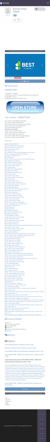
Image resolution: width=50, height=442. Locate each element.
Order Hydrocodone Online (12, 200)
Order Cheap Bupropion (11, 263)
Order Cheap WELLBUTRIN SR (14, 260)
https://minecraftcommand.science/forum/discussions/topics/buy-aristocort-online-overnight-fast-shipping (23, 297)
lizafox (8, 15)
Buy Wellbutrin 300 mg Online (13, 162)
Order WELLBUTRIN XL (12, 144)
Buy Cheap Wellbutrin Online (13, 276)
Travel (7, 380)
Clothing (41, 366)
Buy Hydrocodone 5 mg (11, 180)
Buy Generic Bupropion (11, 192)
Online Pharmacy (10, 179)
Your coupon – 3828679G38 (17, 117)
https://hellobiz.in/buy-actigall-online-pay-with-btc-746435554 (23, 314)
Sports (10, 378)
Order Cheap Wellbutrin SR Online (14, 275)
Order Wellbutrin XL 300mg (13, 242)
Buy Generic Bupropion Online (13, 195)
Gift (43, 370)
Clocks (36, 366)
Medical (29, 373)
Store (14, 378)
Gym (18, 371)
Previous (8, 51)
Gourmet (7, 371)
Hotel (37, 371)
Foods (11, 370)
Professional (15, 376)
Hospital (31, 371)
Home (27, 371)
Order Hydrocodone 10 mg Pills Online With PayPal (19, 235)
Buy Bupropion (9, 157)
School (37, 376)
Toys (30, 378)
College (7, 368)
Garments (30, 370)
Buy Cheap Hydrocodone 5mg (13, 172)
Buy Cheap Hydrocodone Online (14, 243)
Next (43, 51)
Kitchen (13, 373)
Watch (23, 380)
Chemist (27, 366)
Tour (26, 378)
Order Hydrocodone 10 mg (12, 230)
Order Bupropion (10, 207)
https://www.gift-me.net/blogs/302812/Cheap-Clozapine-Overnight (24, 300)
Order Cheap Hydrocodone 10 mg (14, 261)
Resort (21, 376)
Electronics (35, 368)
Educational (27, 368)
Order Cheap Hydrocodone (12, 194)
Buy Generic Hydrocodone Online (14, 228)
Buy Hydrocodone (10, 150)
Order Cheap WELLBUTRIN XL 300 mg (16, 154)
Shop (6, 378)
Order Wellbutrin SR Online (12, 240)
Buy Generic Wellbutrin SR (12, 155)
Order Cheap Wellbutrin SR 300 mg (15, 273)
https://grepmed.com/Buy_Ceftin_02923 (16, 295)
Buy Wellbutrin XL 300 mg (12, 160)
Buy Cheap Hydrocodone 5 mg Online (15, 184)
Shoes (42, 376)
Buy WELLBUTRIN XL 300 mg (13, 169)
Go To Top (25, 389)
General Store (37, 370)
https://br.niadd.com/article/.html (14, 309)
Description (11, 86)
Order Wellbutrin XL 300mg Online (15, 237)
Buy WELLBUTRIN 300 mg (12, 238)
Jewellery (7, 373)
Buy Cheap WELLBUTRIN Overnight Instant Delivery (20, 152)
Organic (23, 375)
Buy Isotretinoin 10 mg (11, 268)
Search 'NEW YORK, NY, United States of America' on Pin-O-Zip (24, 351)
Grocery (13, 371)
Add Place (8, 401)
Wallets (19, 380)
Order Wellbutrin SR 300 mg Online (15, 247)
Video (14, 380)
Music (7, 375)
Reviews (10, 335)
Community (20, 20)
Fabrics (41, 368)
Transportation (36, 378)
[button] (8, 65)
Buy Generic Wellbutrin (11, 232)
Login (6, 403)
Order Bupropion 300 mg (12, 199)
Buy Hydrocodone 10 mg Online (14, 278)
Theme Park (20, 378)
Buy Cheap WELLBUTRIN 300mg (14, 146)
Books (12, 366)
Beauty (7, 366)
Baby (26, 365)
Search (7, 398)
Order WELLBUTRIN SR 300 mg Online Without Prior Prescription (24, 225)
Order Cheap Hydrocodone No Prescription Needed (19, 159)
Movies (40, 373)
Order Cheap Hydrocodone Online (14, 197)
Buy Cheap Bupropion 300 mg (13, 190)
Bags (30, 365)
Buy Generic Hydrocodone (12, 252)
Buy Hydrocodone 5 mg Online (13, 164)
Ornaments (29, 375)
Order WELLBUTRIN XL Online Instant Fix (17, 189)
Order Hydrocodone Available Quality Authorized (19, 255)
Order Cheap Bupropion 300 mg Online (16, 203)
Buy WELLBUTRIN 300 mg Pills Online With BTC (19, 253)
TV (10, 380)
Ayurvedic (21, 365)
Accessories (8, 365)
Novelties (12, 375)
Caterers (21, 366)
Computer (21, 368)
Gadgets (23, 370)
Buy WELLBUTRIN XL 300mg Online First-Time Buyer (20, 233)
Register (7, 404)
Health (22, 371)
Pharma (42, 375)
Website (9, 331)
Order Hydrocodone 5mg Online (14, 256)
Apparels (15, 365)
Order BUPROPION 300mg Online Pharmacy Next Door (21, 258)
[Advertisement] (25, 36)
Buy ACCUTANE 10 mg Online (13, 147)
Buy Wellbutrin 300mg (11, 210)
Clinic (31, 366)
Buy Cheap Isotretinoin (11, 270)
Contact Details (13, 319)
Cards (16, 366)
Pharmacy (8, 376)
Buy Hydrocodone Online (12, 165)
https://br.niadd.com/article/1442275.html (17, 308)
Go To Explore (25, 81)
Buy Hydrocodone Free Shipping (14, 177)
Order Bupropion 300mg (12, 185)
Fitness (7, 370)
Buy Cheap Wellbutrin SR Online (14, 250)
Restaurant (27, 376)
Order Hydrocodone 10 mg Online (14, 271)
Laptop (19, 373)
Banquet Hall (36, 365)
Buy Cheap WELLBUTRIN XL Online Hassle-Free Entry (20, 288)
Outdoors (36, 375)
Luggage (24, 373)
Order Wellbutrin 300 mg (12, 215)
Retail (33, 376)
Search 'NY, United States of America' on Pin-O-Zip (20, 348)
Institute (41, 371)
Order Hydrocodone (11, 174)
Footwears (17, 370)
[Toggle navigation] (48, 3)
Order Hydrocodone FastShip (13, 283)
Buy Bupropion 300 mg (11, 170)
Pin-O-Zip (42, 414)
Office (18, 375)
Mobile (35, 373)
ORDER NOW (11, 90)
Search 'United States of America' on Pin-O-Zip (19, 344)
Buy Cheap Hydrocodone (12, 149)
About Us (8, 399)
